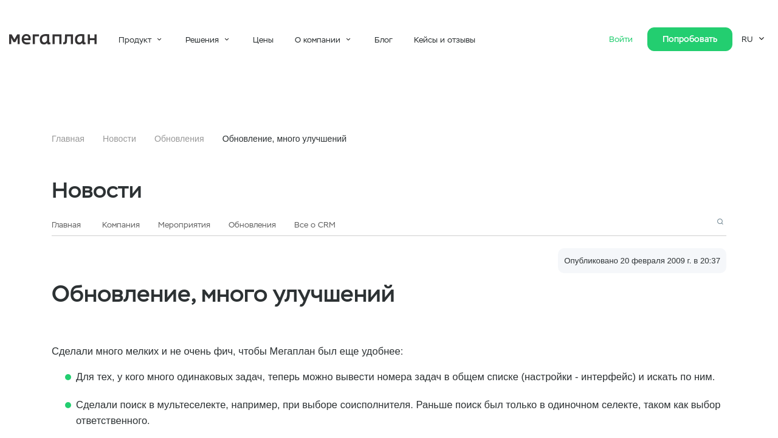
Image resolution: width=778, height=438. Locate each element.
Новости (119, 139)
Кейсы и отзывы (444, 40)
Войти (622, 39)
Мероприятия (184, 225)
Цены (263, 40)
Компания (121, 225)
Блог (383, 40)
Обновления (179, 139)
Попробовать (690, 38)
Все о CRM (315, 225)
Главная (68, 139)
